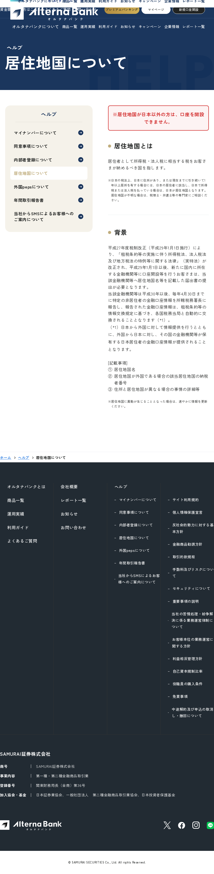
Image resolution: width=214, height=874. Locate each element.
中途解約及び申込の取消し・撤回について (192, 712)
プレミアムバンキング (122, 9)
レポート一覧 (193, 26)
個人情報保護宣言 (188, 512)
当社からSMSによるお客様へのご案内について (44, 216)
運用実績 (87, 26)
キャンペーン (150, 26)
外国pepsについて (31, 187)
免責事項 (180, 696)
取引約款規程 (184, 556)
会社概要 (69, 486)
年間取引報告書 (29, 200)
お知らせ (128, 26)
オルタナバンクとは (26, 486)
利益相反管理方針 (188, 658)
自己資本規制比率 (188, 671)
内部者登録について (33, 160)
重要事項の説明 (186, 601)
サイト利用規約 (186, 499)
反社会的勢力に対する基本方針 (193, 528)
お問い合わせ (73, 527)
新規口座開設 (189, 9)
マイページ (156, 9)
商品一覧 (69, 26)
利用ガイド (108, 26)
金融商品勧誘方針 (188, 544)
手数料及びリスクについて (193, 572)
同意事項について (31, 146)
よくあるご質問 (22, 541)
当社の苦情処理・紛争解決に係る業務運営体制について (192, 620)
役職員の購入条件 (188, 683)
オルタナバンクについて (35, 26)
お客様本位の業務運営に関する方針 (192, 642)
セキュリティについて (191, 588)
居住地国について (134, 537)
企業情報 (172, 26)
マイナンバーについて (35, 133)
